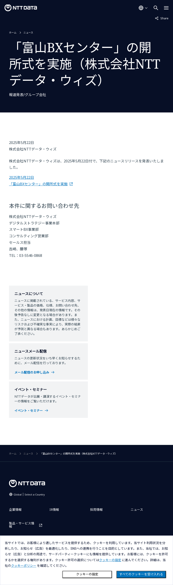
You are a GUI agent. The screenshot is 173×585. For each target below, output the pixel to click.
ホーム (12, 32)
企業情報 (15, 509)
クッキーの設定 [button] (110, 560)
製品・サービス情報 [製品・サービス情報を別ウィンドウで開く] (21, 525)
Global (29, 494)
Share (161, 18)
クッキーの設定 (87, 574)
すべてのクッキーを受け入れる (141, 574)
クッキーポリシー (23, 565)
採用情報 (96, 509)
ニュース (28, 32)
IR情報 (54, 509)
